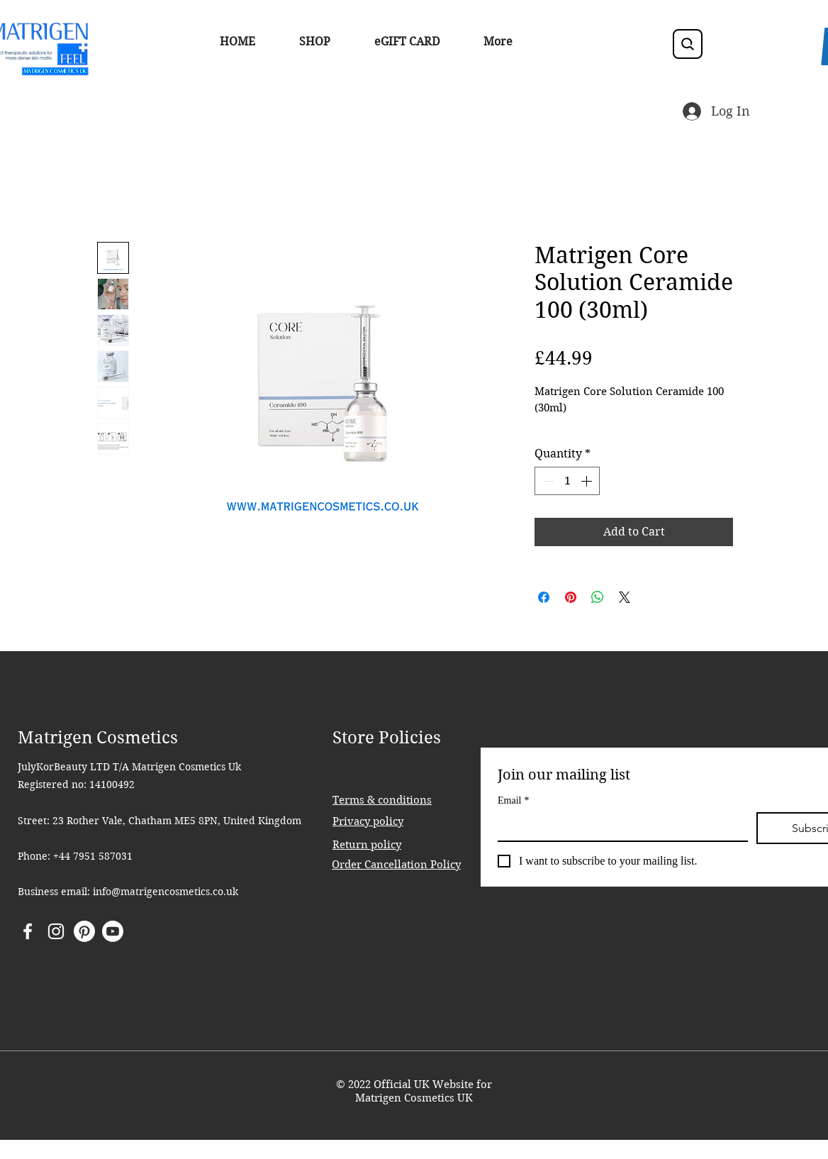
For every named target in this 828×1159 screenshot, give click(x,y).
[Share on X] (624, 597)
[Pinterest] (84, 931)
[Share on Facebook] (543, 597)
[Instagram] (56, 931)
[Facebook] (27, 931)
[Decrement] (546, 480)
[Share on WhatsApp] (597, 597)
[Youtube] (112, 931)
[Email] (618, 826)
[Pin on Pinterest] (570, 597)
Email (513, 800)
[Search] (688, 44)
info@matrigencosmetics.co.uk (165, 891)
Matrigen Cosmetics (98, 738)
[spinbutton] (567, 480)
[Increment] (588, 480)
